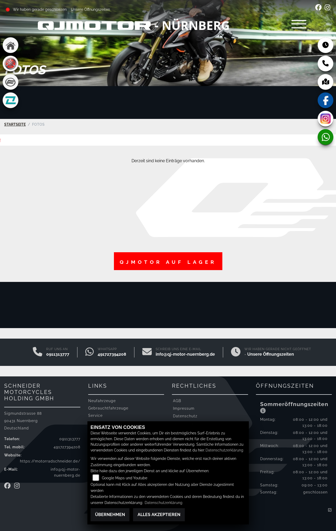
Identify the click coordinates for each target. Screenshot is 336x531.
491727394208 (112, 353)
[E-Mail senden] (147, 352)
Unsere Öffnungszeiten (90, 9)
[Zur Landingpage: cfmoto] (10, 82)
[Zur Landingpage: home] (10, 45)
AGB (177, 400)
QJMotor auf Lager (168, 262)
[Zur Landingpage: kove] (10, 100)
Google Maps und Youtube (124, 478)
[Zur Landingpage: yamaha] (10, 63)
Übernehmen (110, 514)
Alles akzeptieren (159, 514)
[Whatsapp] (89, 352)
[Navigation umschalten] (296, 25)
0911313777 (57, 353)
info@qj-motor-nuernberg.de (185, 353)
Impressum (184, 408)
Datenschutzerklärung (224, 450)
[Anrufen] (37, 352)
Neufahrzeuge (102, 400)
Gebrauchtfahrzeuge (108, 408)
